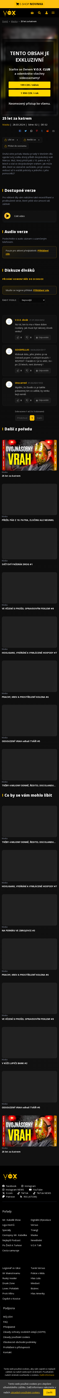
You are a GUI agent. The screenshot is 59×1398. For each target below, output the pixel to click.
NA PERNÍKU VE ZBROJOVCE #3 (18, 930)
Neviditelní (36, 1240)
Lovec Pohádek (10, 1288)
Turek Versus (38, 1268)
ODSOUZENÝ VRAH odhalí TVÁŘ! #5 (21, 741)
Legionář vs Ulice (11, 1268)
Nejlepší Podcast (11, 1240)
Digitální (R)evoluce (41, 1219)
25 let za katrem (11, 475)
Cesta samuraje (10, 1250)
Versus (34, 1224)
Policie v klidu (38, 1273)
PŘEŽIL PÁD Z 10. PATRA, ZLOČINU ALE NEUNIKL (28, 520)
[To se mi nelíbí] (27, 337)
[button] (46, 13)
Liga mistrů (8, 1224)
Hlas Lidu (36, 1278)
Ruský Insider (9, 1278)
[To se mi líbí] (17, 337)
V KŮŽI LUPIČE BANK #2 (14, 1063)
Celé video (19, 216)
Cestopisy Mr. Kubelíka (14, 1235)
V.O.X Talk (36, 1245)
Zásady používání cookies (16, 1337)
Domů (5, 21)
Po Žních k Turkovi (12, 1245)
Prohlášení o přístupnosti (16, 1347)
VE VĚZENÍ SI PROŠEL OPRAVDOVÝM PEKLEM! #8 (28, 608)
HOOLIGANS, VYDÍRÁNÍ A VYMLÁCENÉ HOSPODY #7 (29, 652)
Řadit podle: (9, 300)
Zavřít (49, 1392)
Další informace (47, 1375)
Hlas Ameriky (38, 1293)
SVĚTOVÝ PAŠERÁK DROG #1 (17, 564)
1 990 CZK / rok (29, 93)
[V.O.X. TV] (9, 13)
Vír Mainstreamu (11, 1273)
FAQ (5, 1321)
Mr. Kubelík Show (11, 1219)
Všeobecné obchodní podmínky (19, 1342)
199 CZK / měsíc (29, 84)
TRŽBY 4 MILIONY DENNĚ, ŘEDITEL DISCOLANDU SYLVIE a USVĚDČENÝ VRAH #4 (28, 785)
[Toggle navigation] (53, 13)
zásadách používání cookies (25, 1392)
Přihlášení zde (41, 290)
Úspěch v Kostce (11, 1298)
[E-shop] (32, 13)
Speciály (6, 1230)
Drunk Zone (8, 1283)
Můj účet (8, 1316)
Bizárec (35, 1288)
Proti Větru (8, 1293)
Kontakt (7, 1352)
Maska (14, 21)
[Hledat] (39, 13)
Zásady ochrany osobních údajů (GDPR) (24, 1331)
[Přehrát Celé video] (7, 218)
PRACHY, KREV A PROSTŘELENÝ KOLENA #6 (25, 696)
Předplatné (9, 1326)
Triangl (34, 1230)
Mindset (35, 1283)
